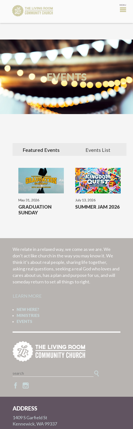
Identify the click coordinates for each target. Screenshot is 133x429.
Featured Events (41, 150)
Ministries (28, 315)
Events (24, 321)
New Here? (28, 309)
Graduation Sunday (35, 209)
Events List (97, 150)
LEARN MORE (27, 296)
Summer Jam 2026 (97, 207)
